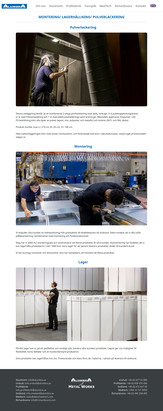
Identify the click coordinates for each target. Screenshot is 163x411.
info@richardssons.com (43, 400)
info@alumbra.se (37, 379)
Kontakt (141, 6)
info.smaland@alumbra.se (40, 393)
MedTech (106, 6)
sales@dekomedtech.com (39, 396)
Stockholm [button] (56, 6)
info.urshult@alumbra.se (38, 383)
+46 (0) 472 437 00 (137, 386)
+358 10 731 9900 (138, 390)
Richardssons (123, 6)
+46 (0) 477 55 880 (137, 379)
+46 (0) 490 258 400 (137, 393)
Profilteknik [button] (73, 6)
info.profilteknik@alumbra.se (31, 390)
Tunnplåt (90, 6)
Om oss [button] (41, 6)
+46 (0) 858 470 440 (137, 383)
